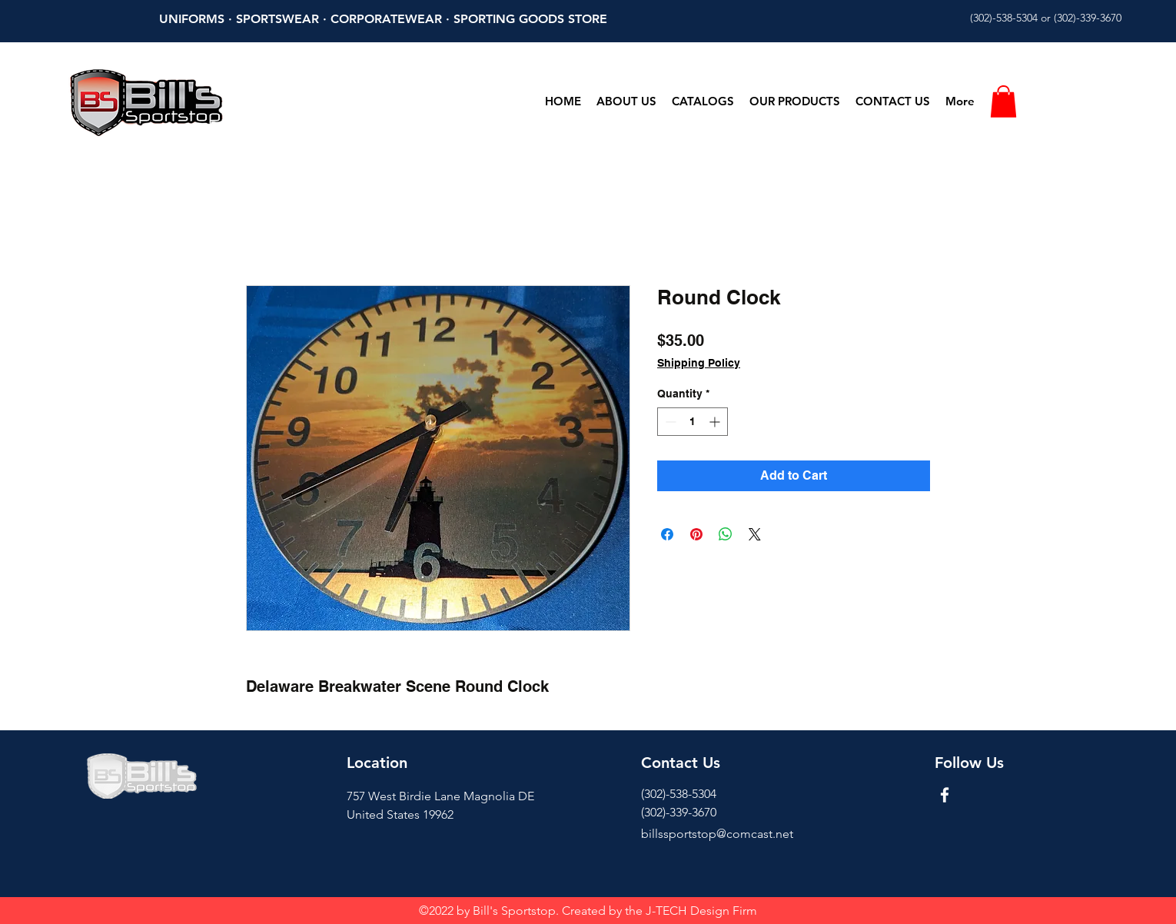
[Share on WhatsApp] (725, 534)
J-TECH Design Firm (701, 910)
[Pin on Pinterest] (696, 534)
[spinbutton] (692, 421)
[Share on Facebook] (667, 534)
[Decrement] (669, 421)
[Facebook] (945, 795)
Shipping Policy (698, 363)
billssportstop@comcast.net (717, 833)
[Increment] (716, 421)
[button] (1003, 101)
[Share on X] (755, 534)
